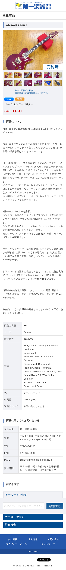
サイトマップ (48, 544)
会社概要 (12, 539)
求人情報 (33, 539)
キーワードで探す (16, 495)
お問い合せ (53, 539)
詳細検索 (10, 525)
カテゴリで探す (14, 517)
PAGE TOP (33, 551)
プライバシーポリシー (17, 544)
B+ (25, 325)
